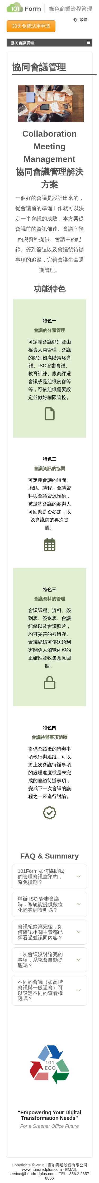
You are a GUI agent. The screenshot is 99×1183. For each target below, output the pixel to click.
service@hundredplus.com (32, 1173)
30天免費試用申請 (31, 26)
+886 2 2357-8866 (68, 1175)
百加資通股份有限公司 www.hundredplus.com (54, 1167)
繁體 (83, 19)
